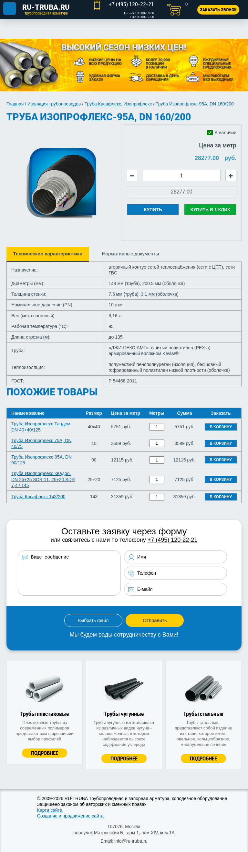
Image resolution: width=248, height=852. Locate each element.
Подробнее (44, 753)
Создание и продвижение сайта (70, 815)
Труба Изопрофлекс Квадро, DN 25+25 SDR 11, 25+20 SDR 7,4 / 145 (43, 479)
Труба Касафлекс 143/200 (38, 496)
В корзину (221, 427)
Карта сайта (49, 810)
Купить (153, 209)
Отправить (155, 620)
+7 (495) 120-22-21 (173, 540)
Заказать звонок (218, 9)
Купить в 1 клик (210, 209)
